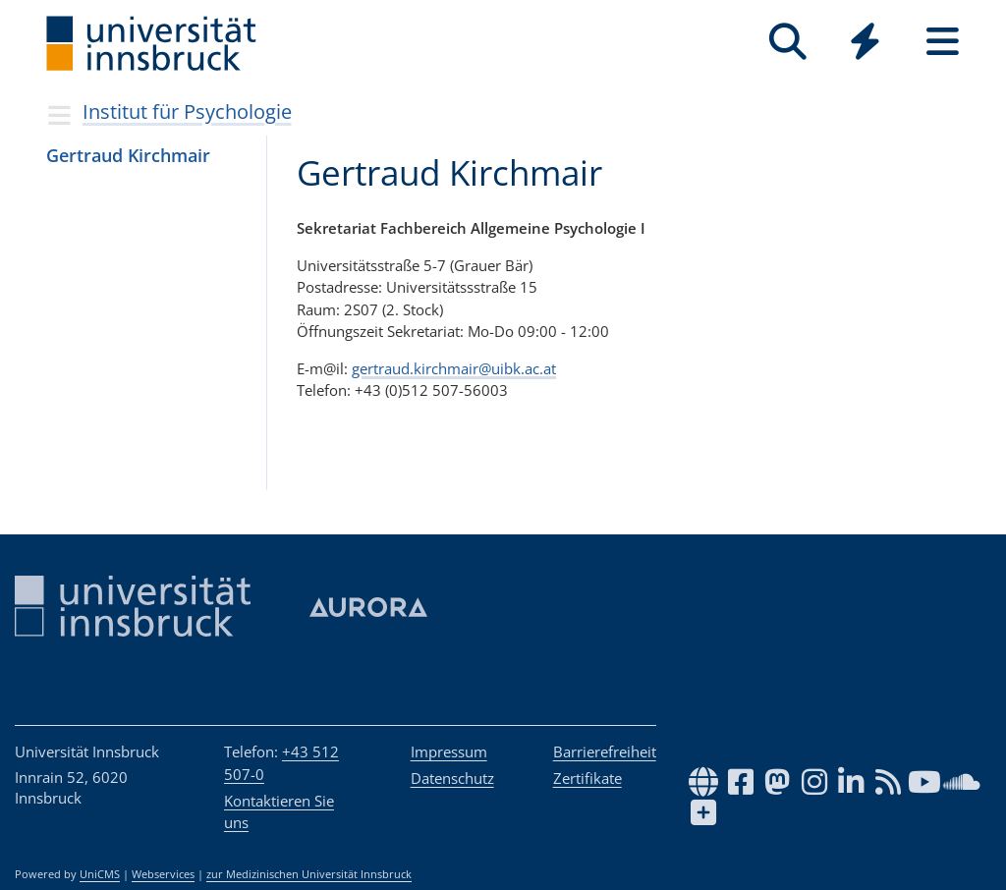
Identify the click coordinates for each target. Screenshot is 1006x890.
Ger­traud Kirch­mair (128, 155)
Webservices (163, 874)
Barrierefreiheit (604, 751)
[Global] (865, 44)
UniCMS (100, 874)
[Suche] (787, 42)
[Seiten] (942, 42)
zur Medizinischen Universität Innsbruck (309, 874)
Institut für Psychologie (187, 111)
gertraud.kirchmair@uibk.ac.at (454, 368)
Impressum (449, 751)
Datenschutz (452, 778)
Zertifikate (587, 778)
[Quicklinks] (865, 42)
